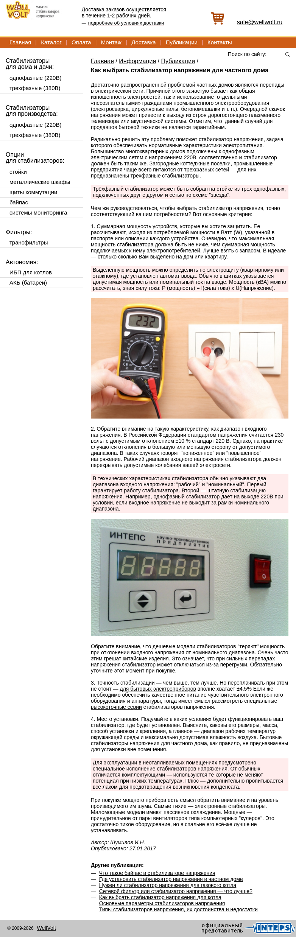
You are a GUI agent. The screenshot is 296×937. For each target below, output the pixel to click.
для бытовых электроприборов (158, 689)
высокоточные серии (116, 707)
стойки (18, 171)
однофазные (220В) (35, 78)
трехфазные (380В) (35, 88)
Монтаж (111, 42)
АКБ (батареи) (28, 282)
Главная (20, 42)
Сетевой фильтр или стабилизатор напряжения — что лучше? (175, 891)
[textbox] (258, 54)
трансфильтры (28, 242)
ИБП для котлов (30, 272)
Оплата (81, 42)
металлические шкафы (39, 182)
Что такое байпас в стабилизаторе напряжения (157, 873)
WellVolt (46, 928)
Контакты (219, 42)
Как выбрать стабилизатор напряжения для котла (160, 897)
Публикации (182, 42)
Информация (137, 61)
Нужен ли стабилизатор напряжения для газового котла (168, 885)
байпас (18, 202)
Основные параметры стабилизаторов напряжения (162, 903)
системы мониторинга (38, 212)
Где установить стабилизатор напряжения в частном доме (171, 879)
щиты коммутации (33, 192)
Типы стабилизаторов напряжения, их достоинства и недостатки (178, 909)
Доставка (143, 42)
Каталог (51, 42)
